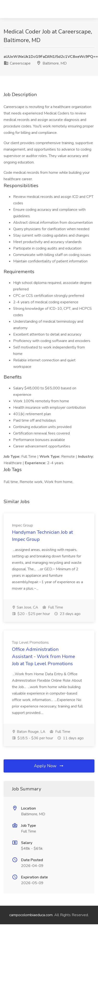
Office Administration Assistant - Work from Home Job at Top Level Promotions (43, 656)
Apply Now (49, 766)
